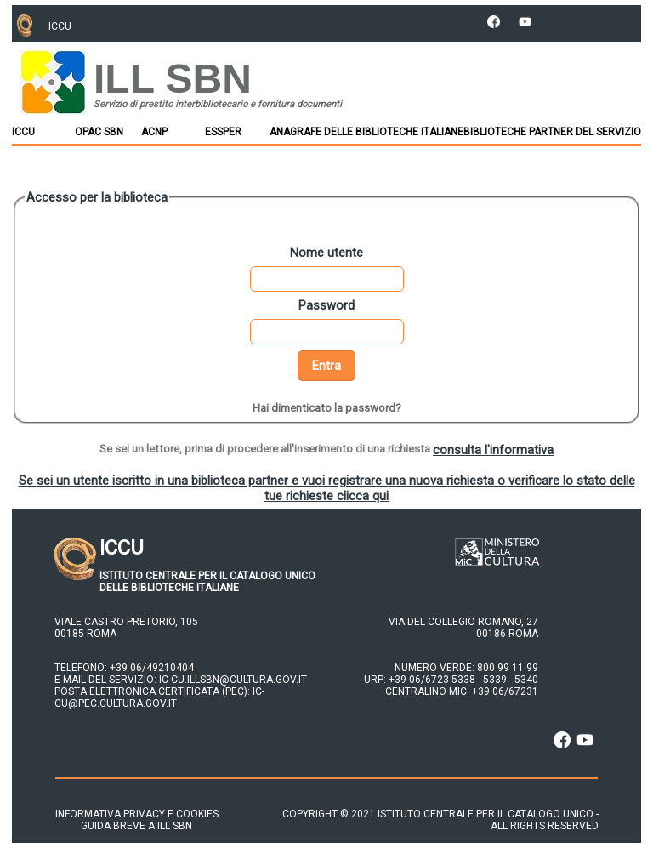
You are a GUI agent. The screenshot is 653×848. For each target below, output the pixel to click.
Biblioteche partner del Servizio (552, 132)
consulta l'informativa (493, 450)
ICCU (23, 132)
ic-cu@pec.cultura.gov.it (159, 697)
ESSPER (223, 132)
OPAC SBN (99, 132)
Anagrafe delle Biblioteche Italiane (366, 132)
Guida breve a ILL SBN (123, 826)
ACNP (154, 132)
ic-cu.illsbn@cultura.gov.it (233, 680)
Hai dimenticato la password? (327, 407)
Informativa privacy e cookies (137, 814)
